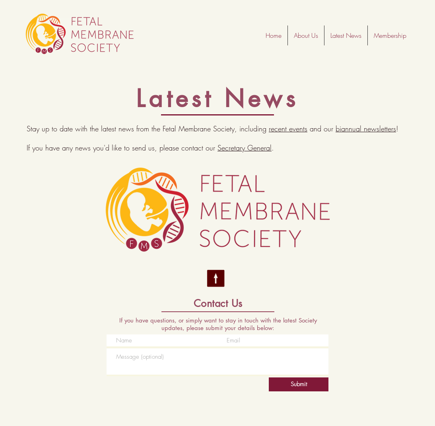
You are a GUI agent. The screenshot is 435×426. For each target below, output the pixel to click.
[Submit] (298, 384)
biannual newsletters (366, 128)
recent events (288, 128)
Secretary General (245, 147)
